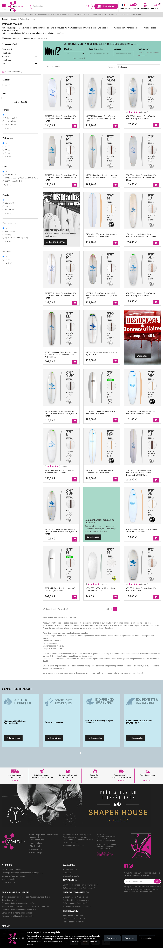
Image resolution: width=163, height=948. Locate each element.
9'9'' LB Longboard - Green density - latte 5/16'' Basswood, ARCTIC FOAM (141, 235)
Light (8, 206)
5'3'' (7, 146)
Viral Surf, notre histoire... (12, 870)
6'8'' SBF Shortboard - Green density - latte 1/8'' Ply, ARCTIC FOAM (141, 294)
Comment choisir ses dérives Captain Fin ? (19, 910)
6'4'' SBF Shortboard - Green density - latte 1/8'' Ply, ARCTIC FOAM (141, 117)
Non (8, 263)
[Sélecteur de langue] (123, 7)
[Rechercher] (61, 6)
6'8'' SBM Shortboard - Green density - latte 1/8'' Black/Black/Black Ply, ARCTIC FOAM (61, 413)
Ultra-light (9, 203)
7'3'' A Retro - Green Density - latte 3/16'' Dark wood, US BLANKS (102, 412)
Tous (6, 115)
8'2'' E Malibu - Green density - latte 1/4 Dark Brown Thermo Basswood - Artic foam (101, 177)
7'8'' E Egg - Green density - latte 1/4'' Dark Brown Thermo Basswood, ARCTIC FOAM (142, 177)
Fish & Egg (6, 53)
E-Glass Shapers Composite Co (75, 897)
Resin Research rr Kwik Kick (74, 919)
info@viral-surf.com (105, 855)
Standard (9, 209)
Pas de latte (10, 175)
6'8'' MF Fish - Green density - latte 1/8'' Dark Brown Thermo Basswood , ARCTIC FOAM (61, 295)
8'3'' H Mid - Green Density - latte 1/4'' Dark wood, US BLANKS (60, 589)
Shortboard (7, 49)
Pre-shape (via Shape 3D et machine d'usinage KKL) (22, 873)
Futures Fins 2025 (70, 870)
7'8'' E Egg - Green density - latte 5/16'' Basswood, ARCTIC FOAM (60, 471)
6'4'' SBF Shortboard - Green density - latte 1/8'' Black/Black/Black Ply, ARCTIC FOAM (61, 531)
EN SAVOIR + (15, 781)
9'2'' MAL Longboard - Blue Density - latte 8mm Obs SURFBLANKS (100, 471)
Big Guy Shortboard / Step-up (16, 238)
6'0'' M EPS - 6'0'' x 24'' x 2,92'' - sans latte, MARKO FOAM (100, 589)
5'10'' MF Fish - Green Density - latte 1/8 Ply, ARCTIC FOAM (101, 353)
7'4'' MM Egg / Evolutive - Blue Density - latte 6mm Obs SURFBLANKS (101, 235)
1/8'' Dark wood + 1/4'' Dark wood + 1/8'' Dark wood (24, 178)
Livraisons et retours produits (13, 876)
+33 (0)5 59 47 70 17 (105, 853)
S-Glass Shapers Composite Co (75, 903)
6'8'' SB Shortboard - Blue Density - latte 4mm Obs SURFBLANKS (142, 530)
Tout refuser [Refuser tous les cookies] (130, 938)
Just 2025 (67, 873)
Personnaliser (147, 938)
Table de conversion (10, 900)
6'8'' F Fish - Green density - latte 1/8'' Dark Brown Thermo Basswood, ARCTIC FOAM (102, 295)
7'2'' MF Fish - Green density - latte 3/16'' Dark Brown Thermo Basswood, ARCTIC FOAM (61, 177)
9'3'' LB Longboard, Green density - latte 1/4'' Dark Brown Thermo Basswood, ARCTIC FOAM (61, 354)
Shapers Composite (71, 876)
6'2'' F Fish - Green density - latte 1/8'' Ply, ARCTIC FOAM (141, 589)
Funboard (6, 56)
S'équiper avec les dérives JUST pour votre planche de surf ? (26, 906)
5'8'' (7, 149)
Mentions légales (9, 879)
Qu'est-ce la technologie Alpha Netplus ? (79, 888)
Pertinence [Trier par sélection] (138, 67)
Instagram (131, 866)
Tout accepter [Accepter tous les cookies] (112, 938)
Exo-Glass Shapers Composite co (76, 900)
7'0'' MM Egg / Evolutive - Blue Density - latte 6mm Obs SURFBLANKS (141, 412)
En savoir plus (13, 738)
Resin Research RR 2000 (73, 915)
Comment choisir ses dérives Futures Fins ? (80, 885)
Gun (3, 63)
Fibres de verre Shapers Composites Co (17, 916)
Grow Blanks (10, 121)
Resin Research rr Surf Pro (73, 922)
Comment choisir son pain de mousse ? (17, 913)
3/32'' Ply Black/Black (13, 181)
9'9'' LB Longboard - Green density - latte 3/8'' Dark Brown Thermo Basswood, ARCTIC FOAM (140, 472)
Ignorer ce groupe (78, 58)
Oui (8, 85)
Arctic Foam (11, 118)
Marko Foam (11, 124)
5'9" (7, 153)
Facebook (126, 866)
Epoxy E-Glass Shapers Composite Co (78, 906)
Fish (8, 235)
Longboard (6, 60)
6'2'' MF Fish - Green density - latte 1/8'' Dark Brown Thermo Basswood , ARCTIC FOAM (61, 118)
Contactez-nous (8, 882)
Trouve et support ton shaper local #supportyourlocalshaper (26, 897)
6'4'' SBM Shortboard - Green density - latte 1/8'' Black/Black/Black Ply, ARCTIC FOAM (102, 118)
